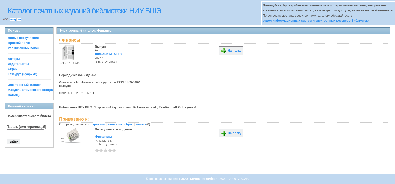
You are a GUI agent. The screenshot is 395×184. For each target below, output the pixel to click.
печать (141, 124)
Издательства (18, 64)
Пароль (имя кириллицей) (26, 127)
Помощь (14, 95)
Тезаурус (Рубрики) (22, 74)
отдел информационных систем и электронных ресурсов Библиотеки (316, 20)
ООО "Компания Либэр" (199, 179)
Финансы (103, 137)
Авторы (14, 59)
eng (13, 19)
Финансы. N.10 (108, 54)
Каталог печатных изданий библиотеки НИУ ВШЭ (84, 10)
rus (19, 19)
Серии (12, 69)
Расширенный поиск (23, 48)
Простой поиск (19, 43)
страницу (98, 124)
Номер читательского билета (29, 116)
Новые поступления (23, 38)
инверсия (115, 124)
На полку (231, 50)
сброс (128, 124)
